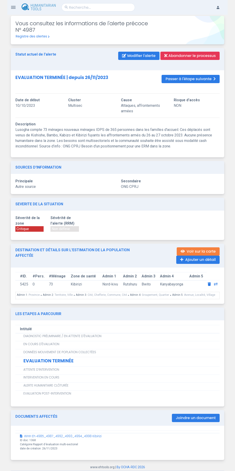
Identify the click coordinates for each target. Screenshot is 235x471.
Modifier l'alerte (138, 55)
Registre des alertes (33, 36)
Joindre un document (196, 417)
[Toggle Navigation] (13, 7)
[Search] (98, 7)
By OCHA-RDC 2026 (131, 467)
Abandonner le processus (190, 55)
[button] (220, 4)
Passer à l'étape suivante (190, 79)
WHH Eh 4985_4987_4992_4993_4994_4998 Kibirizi (61, 436)
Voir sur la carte (198, 251)
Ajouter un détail (198, 259)
